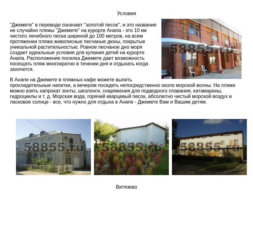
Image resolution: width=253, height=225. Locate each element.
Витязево (126, 187)
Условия (126, 13)
